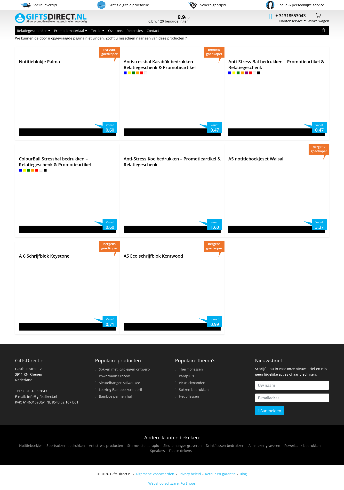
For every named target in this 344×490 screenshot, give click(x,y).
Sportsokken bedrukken (66, 445)
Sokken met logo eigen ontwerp (124, 369)
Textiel (96, 30)
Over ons (115, 30)
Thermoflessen (191, 369)
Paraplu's (186, 376)
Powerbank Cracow (114, 376)
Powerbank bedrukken (302, 445)
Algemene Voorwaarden (155, 474)
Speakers (157, 450)
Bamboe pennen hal (115, 396)
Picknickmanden (192, 382)
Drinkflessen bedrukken (225, 445)
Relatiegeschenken (32, 30)
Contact (153, 30)
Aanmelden (269, 410)
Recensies (135, 30)
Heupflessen (189, 396)
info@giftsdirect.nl (42, 396)
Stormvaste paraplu (143, 445)
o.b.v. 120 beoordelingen (169, 19)
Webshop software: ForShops (172, 483)
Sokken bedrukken (194, 389)
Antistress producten (106, 445)
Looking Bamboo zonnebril (120, 389)
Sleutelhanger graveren (182, 445)
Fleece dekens (180, 450)
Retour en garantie (220, 474)
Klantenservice (291, 21)
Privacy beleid (189, 474)
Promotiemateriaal (69, 30)
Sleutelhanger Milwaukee (119, 382)
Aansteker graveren (264, 445)
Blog (243, 474)
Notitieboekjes (30, 445)
